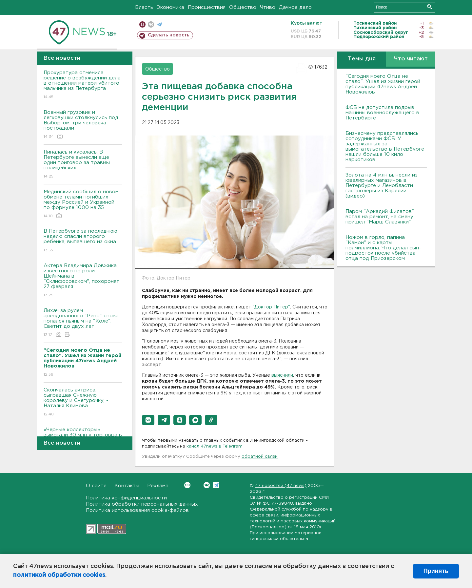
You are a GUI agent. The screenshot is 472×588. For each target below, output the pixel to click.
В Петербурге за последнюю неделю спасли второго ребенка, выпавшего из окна (83, 241)
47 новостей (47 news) (280, 486)
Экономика (170, 7)
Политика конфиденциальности (126, 498)
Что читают (411, 58)
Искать (429, 6)
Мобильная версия (142, 24)
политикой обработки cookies (59, 575)
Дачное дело (295, 7)
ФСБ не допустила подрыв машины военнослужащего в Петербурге (382, 112)
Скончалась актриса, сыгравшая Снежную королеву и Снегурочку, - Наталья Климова (83, 402)
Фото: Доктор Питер (166, 278)
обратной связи (260, 456)
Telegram (216, 485)
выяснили (282, 375)
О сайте (96, 486)
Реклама (157, 486)
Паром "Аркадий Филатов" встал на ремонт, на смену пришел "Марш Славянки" (379, 216)
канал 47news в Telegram (215, 446)
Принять (435, 571)
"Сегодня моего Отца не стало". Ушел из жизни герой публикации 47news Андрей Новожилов (382, 84)
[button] (148, 420)
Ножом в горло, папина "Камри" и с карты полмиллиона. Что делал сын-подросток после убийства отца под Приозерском (383, 248)
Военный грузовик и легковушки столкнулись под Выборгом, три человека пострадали (83, 124)
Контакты (126, 486)
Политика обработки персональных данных (142, 504)
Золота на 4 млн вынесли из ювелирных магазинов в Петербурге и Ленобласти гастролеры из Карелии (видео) (381, 185)
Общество (242, 7)
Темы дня (362, 58)
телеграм (159, 24)
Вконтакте (187, 485)
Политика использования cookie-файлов (137, 510)
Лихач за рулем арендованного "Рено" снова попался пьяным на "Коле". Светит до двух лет (83, 323)
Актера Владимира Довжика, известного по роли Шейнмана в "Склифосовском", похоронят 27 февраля (83, 280)
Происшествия (207, 7)
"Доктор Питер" (271, 307)
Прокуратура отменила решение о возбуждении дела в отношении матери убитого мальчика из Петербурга (83, 85)
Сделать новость (168, 35)
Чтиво (267, 7)
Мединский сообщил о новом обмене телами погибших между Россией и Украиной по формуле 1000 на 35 (83, 204)
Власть (144, 7)
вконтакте (151, 24)
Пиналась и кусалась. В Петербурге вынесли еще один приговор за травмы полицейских (83, 164)
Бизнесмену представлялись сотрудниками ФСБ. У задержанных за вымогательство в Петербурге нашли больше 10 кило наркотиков (384, 146)
